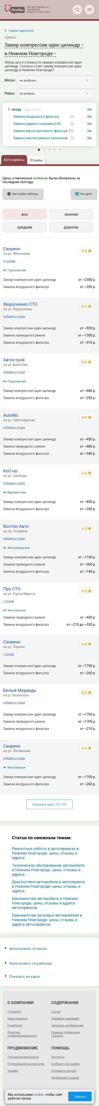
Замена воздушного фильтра (36, 116)
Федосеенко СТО (20, 304)
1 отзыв (8, 601)
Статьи (56, 1011)
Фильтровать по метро (26, 948)
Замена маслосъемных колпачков (40, 138)
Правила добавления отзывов (65, 1034)
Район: (10, 93)
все (24, 214)
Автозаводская (18, 548)
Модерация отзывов (65, 1077)
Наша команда (17, 1018)
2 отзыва (9, 261)
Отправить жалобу (63, 1071)
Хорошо (80, 1096)
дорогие (71, 227)
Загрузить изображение (67, 1025)
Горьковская (16, 270)
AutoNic (11, 415)
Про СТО (11, 588)
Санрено (11, 248)
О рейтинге (14, 1025)
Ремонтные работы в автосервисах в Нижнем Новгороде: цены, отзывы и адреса (45, 853)
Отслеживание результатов (25, 1064)
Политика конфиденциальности (22, 1034)
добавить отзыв (14, 316)
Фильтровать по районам (28, 963)
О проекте (14, 1011)
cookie (38, 1094)
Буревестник (16, 492)
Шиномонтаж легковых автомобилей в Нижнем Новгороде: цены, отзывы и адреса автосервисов (47, 920)
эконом (71, 214)
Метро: (10, 80)
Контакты (57, 1057)
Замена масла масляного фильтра (40, 131)
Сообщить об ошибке (65, 1064)
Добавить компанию (65, 1018)
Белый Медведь (19, 690)
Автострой (14, 359)
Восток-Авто (16, 526)
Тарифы (12, 1071)
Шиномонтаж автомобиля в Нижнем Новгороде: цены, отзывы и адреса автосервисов (45, 903)
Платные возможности (23, 1057)
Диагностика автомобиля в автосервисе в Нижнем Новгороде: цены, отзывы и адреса (48, 886)
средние (24, 227)
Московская (16, 610)
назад (26, 109)
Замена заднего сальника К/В (37, 124)
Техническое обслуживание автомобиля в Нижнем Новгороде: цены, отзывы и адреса (48, 870)
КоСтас (10, 470)
